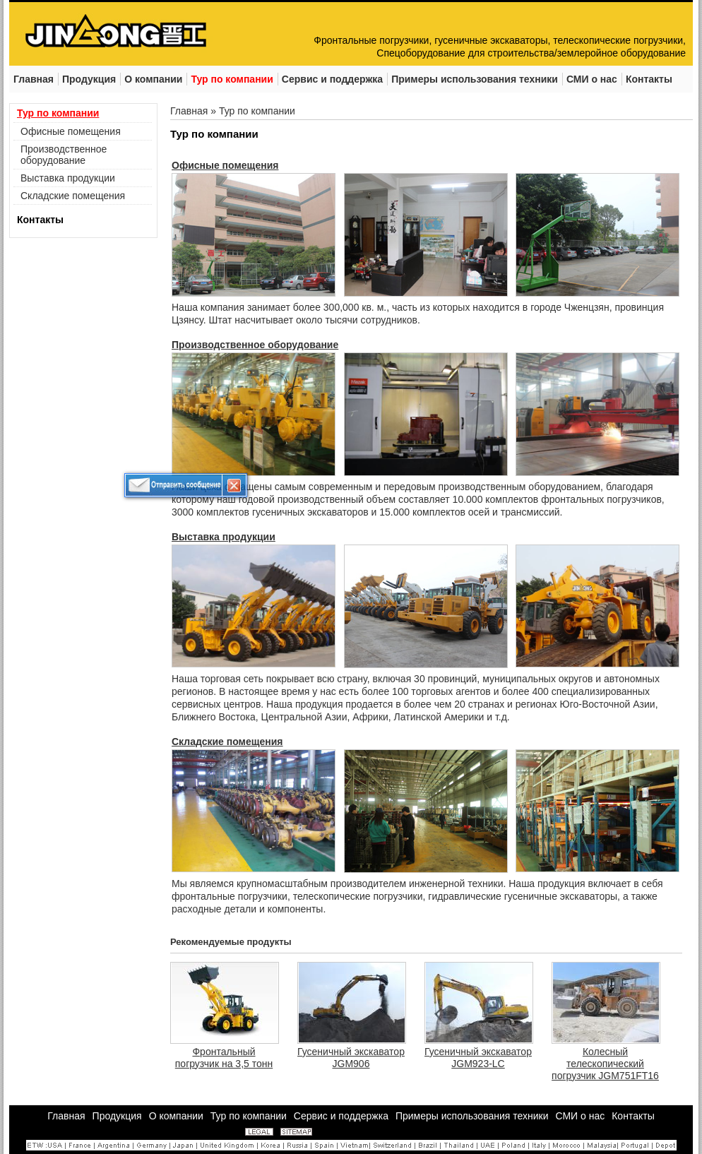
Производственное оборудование (63, 154)
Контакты (40, 219)
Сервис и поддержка (341, 1116)
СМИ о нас (580, 1116)
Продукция (117, 1116)
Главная (189, 111)
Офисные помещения (70, 131)
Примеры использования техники (472, 1116)
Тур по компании (58, 113)
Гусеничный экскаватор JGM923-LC (478, 1057)
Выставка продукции (67, 178)
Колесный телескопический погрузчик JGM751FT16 (605, 1063)
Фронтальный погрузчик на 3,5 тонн (224, 1057)
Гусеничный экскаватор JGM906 (351, 1057)
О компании (176, 1116)
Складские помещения (72, 195)
